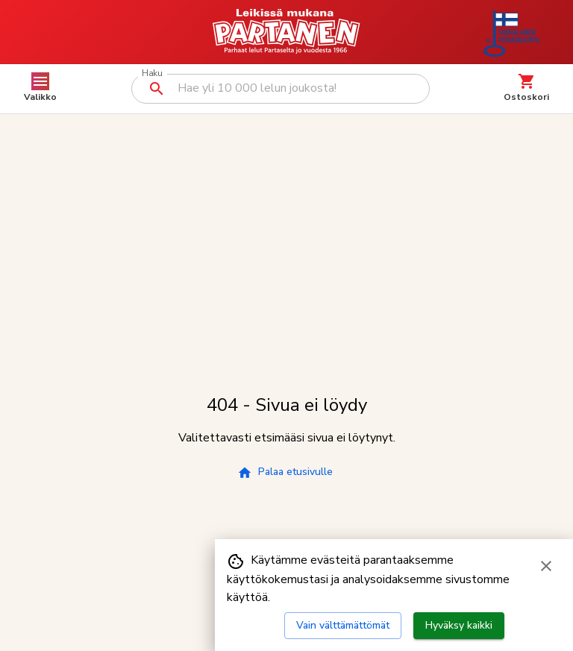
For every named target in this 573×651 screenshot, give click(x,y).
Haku (152, 73)
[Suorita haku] (157, 89)
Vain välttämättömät (342, 625)
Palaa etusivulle (285, 472)
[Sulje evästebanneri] (546, 566)
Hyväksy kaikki (458, 625)
